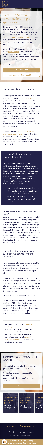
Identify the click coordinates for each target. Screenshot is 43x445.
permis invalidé (13, 52)
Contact (21, 386)
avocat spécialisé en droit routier (16, 37)
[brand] (5, 4)
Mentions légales (14, 435)
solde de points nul (30, 98)
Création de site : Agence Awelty (21, 432)
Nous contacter (21, 70)
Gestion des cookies (27, 435)
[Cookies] (4, 441)
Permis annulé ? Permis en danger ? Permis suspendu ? (21, 442)
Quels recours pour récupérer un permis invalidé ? (26, 400)
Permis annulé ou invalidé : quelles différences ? (10, 400)
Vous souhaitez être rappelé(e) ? (21, 75)
